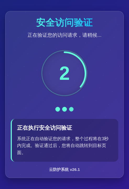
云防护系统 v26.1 (64, 169)
